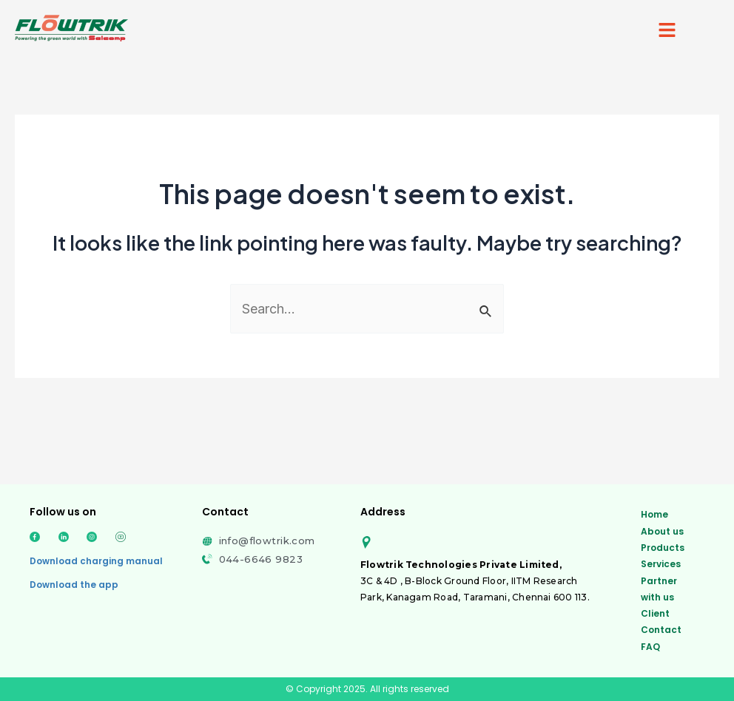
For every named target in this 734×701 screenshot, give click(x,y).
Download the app (74, 584)
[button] (667, 31)
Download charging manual (96, 561)
